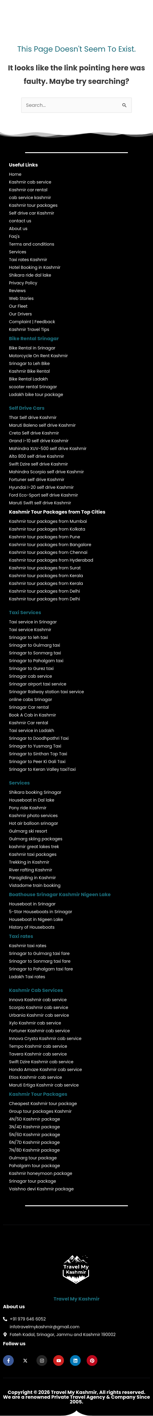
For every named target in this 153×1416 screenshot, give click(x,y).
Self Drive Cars (27, 408)
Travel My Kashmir (76, 1298)
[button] (129, 10)
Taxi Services (25, 612)
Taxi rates (21, 936)
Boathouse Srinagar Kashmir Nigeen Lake (60, 894)
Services (19, 782)
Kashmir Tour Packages (38, 1094)
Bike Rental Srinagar (34, 338)
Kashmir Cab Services (36, 990)
